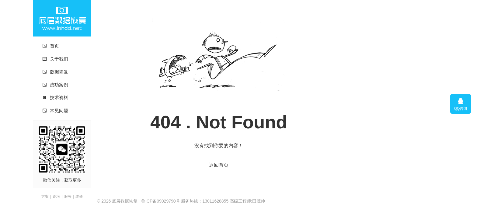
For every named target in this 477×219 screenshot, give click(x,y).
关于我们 (55, 58)
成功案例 (55, 84)
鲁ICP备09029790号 (160, 201)
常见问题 (55, 110)
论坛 (56, 196)
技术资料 (55, 97)
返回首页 (218, 165)
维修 (79, 196)
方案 (45, 196)
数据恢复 (55, 71)
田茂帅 (258, 201)
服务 (67, 196)
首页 (50, 45)
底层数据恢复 (62, 18)
